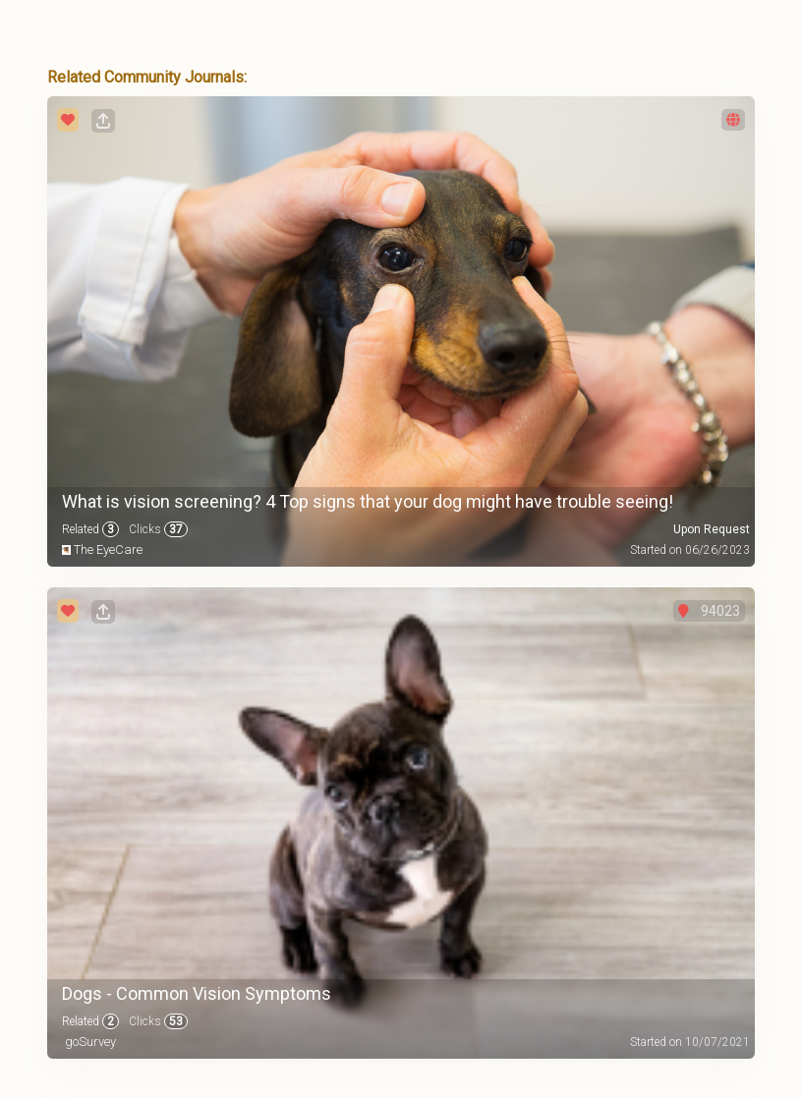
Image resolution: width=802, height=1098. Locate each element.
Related (90, 529)
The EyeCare (108, 549)
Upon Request (711, 529)
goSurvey (90, 1041)
